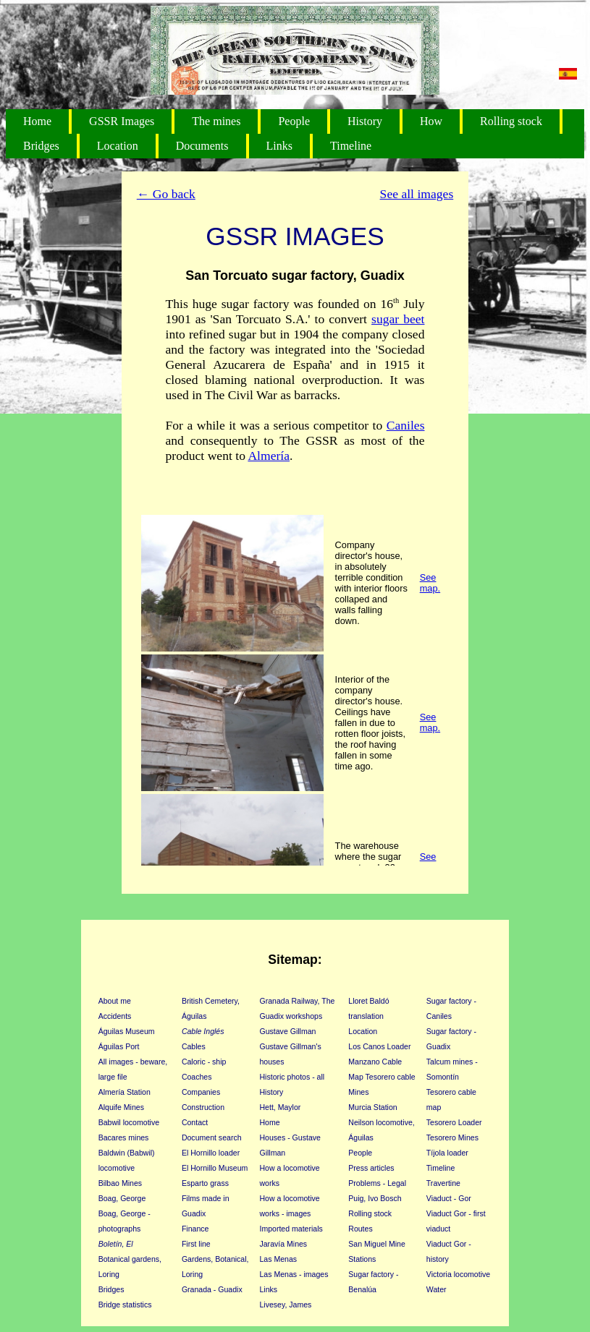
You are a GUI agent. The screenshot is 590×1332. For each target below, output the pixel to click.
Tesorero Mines (452, 1137)
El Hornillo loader (211, 1152)
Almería (269, 455)
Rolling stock (511, 121)
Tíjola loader (447, 1152)
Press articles (371, 1168)
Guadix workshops (290, 1016)
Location (117, 146)
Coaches (197, 1076)
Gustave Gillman (287, 1031)
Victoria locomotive (458, 1274)
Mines (358, 1092)
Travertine (443, 1183)
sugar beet (397, 319)
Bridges (41, 146)
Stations (362, 1259)
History (364, 121)
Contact (195, 1122)
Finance (195, 1228)
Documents (202, 146)
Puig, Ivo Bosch (374, 1198)
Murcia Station (372, 1107)
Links (279, 146)
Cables (194, 1046)
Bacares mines (123, 1137)
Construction (203, 1107)
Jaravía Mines (283, 1243)
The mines (216, 121)
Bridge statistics (125, 1304)
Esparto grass (205, 1183)
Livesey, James (285, 1304)
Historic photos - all (291, 1076)
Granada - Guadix (212, 1289)
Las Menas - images (293, 1274)
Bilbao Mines (120, 1183)
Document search (212, 1137)
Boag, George (122, 1198)
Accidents (115, 1016)
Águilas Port (119, 1046)
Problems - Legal (377, 1183)
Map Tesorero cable (381, 1076)
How (431, 121)
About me (114, 1000)
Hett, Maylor (279, 1107)
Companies (201, 1092)
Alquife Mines (121, 1107)
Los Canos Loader (379, 1046)
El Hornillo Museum (215, 1168)
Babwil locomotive (128, 1122)
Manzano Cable (375, 1061)
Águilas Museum (126, 1031)
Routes (360, 1228)
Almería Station (124, 1092)
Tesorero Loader (454, 1122)
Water (436, 1289)
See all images (417, 194)
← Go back (166, 194)
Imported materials (290, 1228)
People (294, 121)
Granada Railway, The (296, 1000)
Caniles (406, 425)
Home (37, 121)
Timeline (350, 146)
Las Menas (278, 1259)
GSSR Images (121, 121)
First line (196, 1243)
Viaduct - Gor (448, 1198)
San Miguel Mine (376, 1243)
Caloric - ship (204, 1061)
